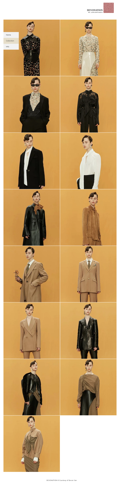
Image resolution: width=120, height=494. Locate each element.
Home (8, 35)
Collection (10, 41)
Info (7, 47)
